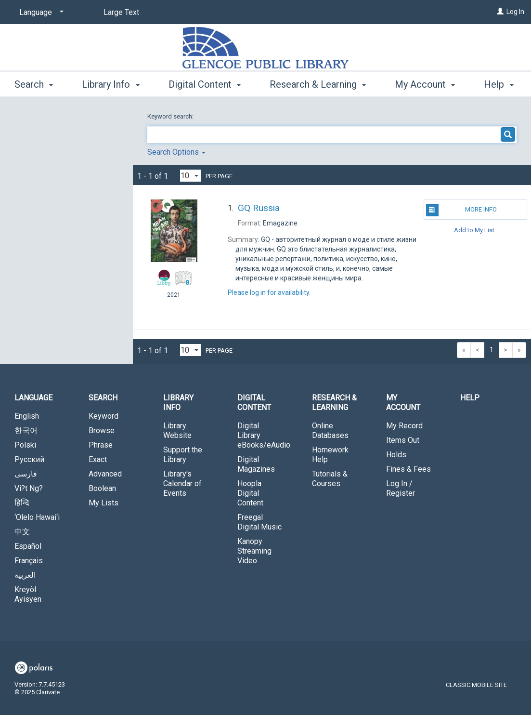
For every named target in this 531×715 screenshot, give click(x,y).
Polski (25, 445)
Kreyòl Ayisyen (27, 594)
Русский (29, 459)
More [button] (414, 84)
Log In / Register (400, 488)
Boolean (102, 488)
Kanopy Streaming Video (254, 551)
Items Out (402, 440)
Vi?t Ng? (28, 488)
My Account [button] (403, 402)
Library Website (177, 430)
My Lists (103, 502)
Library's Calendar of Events (182, 483)
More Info (461, 210)
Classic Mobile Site (476, 685)
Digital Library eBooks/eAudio (263, 435)
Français (28, 560)
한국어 (26, 430)
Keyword (103, 416)
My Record (404, 425)
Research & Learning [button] (318, 83)
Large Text (121, 12)
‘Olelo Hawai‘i (37, 517)
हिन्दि (21, 502)
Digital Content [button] (204, 83)
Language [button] (33, 397)
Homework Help (330, 454)
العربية (25, 575)
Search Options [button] (176, 152)
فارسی (25, 473)
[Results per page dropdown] (190, 176)
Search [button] (33, 83)
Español (27, 546)
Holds (396, 454)
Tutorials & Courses (330, 478)
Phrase (101, 445)
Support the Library (182, 454)
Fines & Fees (408, 469)
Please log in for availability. (269, 292)
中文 (22, 531)
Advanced (105, 473)
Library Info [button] (110, 83)
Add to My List (474, 229)
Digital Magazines (256, 464)
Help (469, 397)
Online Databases (330, 430)
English (26, 416)
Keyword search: (171, 116)
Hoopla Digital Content (250, 493)
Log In (515, 11)
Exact (98, 459)
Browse (102, 430)
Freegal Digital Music (259, 522)
